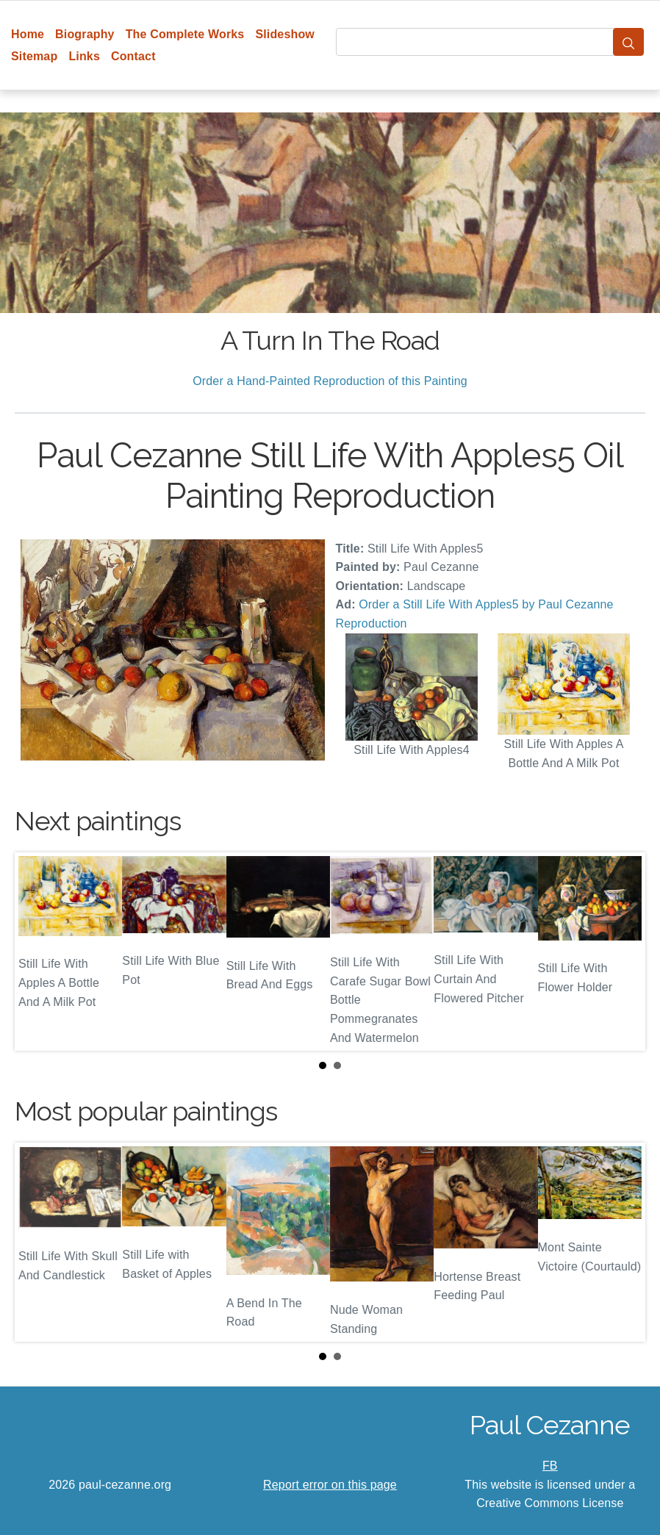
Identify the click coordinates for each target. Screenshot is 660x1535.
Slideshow (285, 34)
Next (622, 951)
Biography (85, 34)
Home (27, 34)
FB (550, 1465)
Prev (37, 951)
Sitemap (34, 56)
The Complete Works (185, 34)
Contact (133, 56)
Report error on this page (330, 1484)
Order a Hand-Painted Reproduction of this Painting (330, 381)
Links (84, 56)
